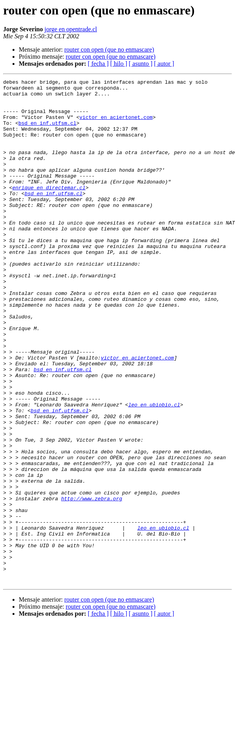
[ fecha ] (98, 63)
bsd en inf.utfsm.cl (47, 132)
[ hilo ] (118, 63)
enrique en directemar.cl (48, 209)
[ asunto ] (140, 63)
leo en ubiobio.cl (154, 470)
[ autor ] (164, 63)
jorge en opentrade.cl (71, 29)
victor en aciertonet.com (115, 125)
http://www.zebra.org (91, 582)
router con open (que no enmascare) (109, 49)
